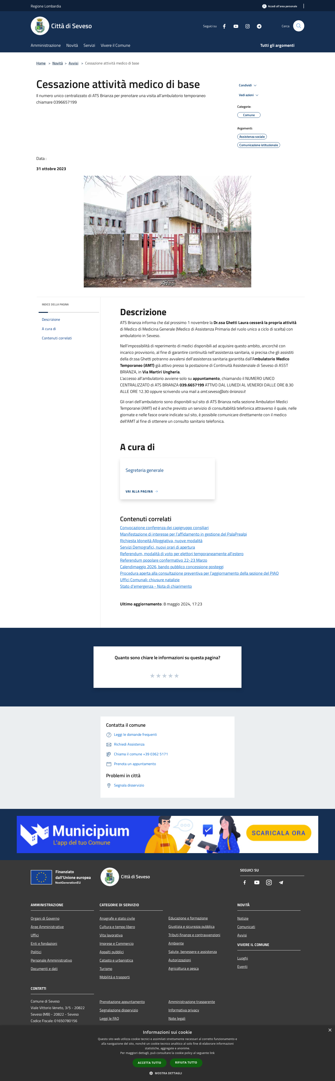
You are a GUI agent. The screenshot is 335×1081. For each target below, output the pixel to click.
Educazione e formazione (188, 918)
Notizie (242, 918)
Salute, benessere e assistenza (192, 951)
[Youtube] (234, 26)
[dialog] (167, 1053)
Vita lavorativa (111, 935)
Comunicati (246, 926)
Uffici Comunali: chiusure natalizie (150, 580)
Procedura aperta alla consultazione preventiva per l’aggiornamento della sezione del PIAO (199, 573)
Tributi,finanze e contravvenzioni (194, 935)
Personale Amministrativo (51, 960)
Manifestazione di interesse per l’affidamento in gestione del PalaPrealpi (183, 534)
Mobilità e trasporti (115, 977)
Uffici (35, 935)
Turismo (106, 968)
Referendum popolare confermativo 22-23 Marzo (163, 560)
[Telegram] (257, 26)
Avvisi (73, 63)
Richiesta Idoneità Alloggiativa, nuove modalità (161, 540)
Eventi (242, 966)
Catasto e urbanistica (116, 960)
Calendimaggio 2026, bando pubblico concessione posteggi (172, 567)
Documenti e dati (44, 968)
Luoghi (242, 958)
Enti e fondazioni (44, 943)
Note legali (176, 1018)
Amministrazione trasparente (191, 1001)
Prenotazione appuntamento (122, 1001)
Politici (36, 952)
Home (41, 63)
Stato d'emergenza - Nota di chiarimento (156, 586)
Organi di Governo (45, 918)
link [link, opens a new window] (212, 1053)
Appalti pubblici (112, 952)
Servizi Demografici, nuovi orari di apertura (157, 547)
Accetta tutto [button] (149, 1063)
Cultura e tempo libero (117, 926)
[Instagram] (245, 26)
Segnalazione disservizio (119, 1010)
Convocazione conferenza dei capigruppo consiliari (164, 527)
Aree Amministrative (47, 926)
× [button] (330, 1030)
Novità (57, 63)
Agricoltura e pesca (183, 968)
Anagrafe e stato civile (117, 918)
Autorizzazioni (179, 960)
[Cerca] (298, 25)
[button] (167, 1073)
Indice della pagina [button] (55, 304)
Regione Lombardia (46, 6)
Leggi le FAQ (109, 1018)
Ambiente (176, 943)
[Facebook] (222, 26)
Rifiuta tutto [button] (186, 1062)
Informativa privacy (183, 1010)
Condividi (248, 85)
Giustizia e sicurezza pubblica (191, 926)
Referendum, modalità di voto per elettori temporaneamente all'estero (182, 554)
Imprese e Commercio (117, 943)
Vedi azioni (249, 95)
